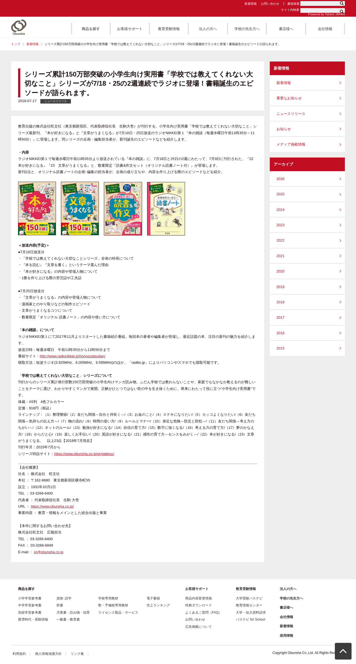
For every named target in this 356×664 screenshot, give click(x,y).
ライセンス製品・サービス (118, 612)
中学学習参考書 (29, 605)
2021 (280, 256)
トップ (15, 44)
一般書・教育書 (68, 619)
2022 (280, 240)
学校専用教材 (108, 598)
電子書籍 (153, 598)
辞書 (59, 605)
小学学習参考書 (29, 598)
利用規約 (19, 653)
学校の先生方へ (291, 598)
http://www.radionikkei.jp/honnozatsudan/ (72, 356)
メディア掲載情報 (290, 144)
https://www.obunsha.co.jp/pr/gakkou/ (84, 454)
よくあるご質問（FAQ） (203, 612)
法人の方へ (288, 589)
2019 (280, 287)
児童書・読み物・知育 (73, 612)
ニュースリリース (290, 114)
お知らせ (283, 129)
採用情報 (286, 636)
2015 (280, 348)
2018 (280, 302)
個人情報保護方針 (48, 653)
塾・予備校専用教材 (113, 605)
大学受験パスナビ (249, 598)
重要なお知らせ (289, 98)
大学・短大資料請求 (251, 612)
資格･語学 (63, 598)
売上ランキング (158, 605)
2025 (280, 194)
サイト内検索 (290, 9)
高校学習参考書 (29, 612)
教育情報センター (249, 605)
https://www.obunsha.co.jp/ (52, 506)
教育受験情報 (246, 589)
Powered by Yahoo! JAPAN (326, 14)
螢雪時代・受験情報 (33, 619)
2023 (280, 225)
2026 (280, 179)
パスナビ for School (250, 619)
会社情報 (286, 617)
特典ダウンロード (198, 605)
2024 (280, 210)
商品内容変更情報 (198, 598)
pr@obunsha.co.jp (48, 552)
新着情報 (250, 3)
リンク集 (77, 653)
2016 (280, 333)
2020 (280, 271)
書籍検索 (293, 3)
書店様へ (286, 607)
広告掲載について (198, 627)
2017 (280, 317)
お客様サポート (197, 589)
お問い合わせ (270, 3)
